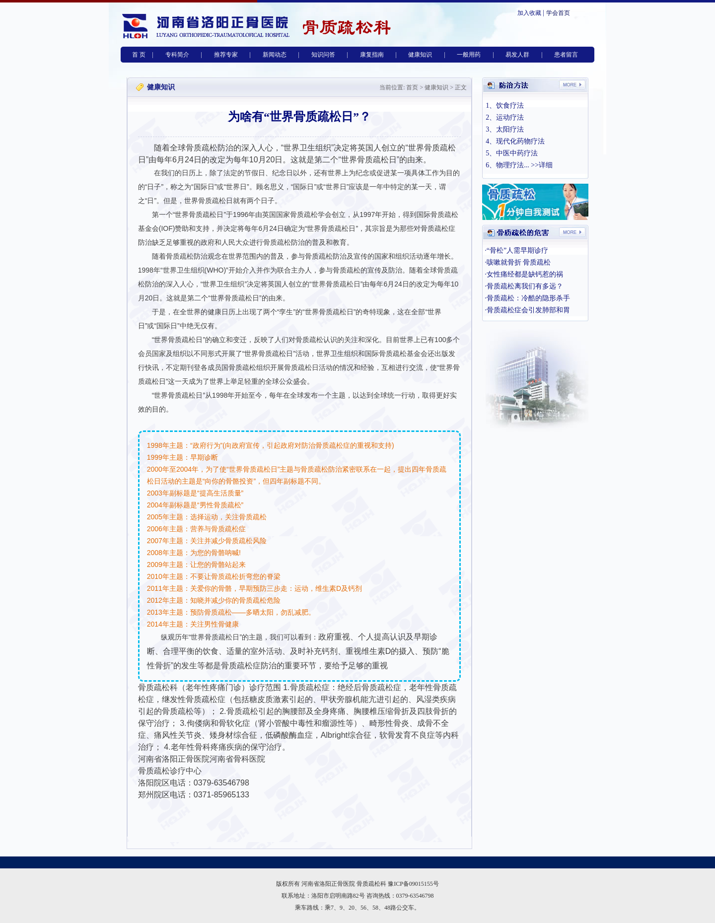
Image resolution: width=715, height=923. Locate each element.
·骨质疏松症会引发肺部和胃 (527, 310)
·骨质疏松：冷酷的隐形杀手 (527, 298)
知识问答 (323, 54)
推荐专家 (226, 54)
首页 (411, 87)
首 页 (138, 54)
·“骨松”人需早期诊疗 (516, 250)
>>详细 (542, 165)
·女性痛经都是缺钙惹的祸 (524, 274)
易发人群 (517, 54)
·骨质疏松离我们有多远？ (524, 286)
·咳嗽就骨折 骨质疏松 (518, 262)
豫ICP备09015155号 (413, 883)
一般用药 (469, 54)
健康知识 (420, 54)
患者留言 (566, 54)
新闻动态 (274, 54)
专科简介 (177, 54)
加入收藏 (529, 12)
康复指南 (372, 54)
